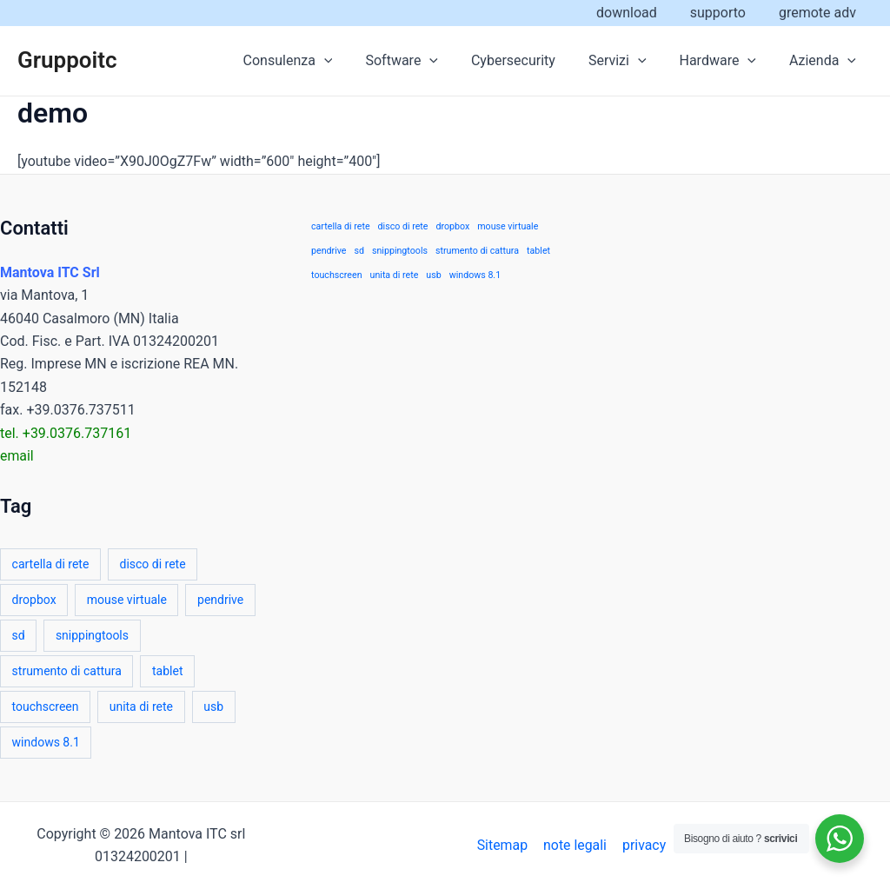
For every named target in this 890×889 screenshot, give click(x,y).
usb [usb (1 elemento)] (213, 706)
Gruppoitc (67, 60)
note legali (576, 845)
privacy (643, 845)
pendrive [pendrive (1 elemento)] (220, 600)
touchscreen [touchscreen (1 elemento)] (45, 706)
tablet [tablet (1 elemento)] (167, 671)
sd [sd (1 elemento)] (18, 635)
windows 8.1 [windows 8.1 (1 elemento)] (46, 742)
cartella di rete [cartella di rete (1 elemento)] (51, 564)
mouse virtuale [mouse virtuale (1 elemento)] (127, 600)
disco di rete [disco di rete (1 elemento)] (153, 564)
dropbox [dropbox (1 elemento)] (34, 600)
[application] (353, 61)
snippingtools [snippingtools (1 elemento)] (92, 635)
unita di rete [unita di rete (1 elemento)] (141, 706)
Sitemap (504, 845)
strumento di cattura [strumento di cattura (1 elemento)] (67, 671)
